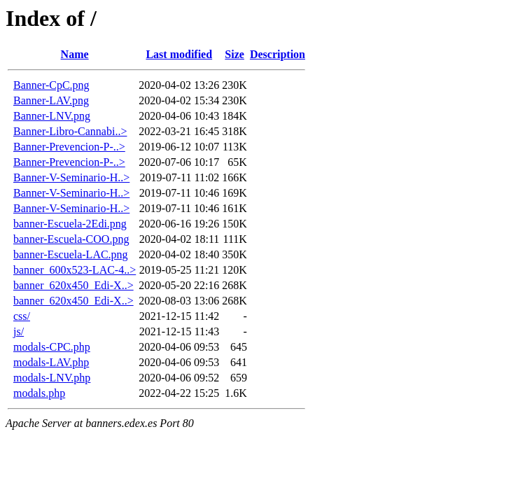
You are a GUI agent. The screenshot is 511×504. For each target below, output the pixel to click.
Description (277, 54)
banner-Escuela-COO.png (71, 239)
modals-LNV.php (51, 378)
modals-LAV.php (51, 362)
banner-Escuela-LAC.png (70, 254)
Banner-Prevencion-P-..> (69, 147)
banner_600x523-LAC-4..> (74, 270)
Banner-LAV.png (51, 100)
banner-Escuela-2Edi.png (70, 224)
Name (75, 54)
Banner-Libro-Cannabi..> (70, 131)
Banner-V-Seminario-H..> (71, 177)
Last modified (179, 54)
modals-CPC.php (51, 347)
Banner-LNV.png (51, 116)
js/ (18, 331)
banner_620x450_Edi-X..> (73, 285)
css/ (21, 316)
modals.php (39, 393)
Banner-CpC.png (51, 85)
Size (234, 54)
